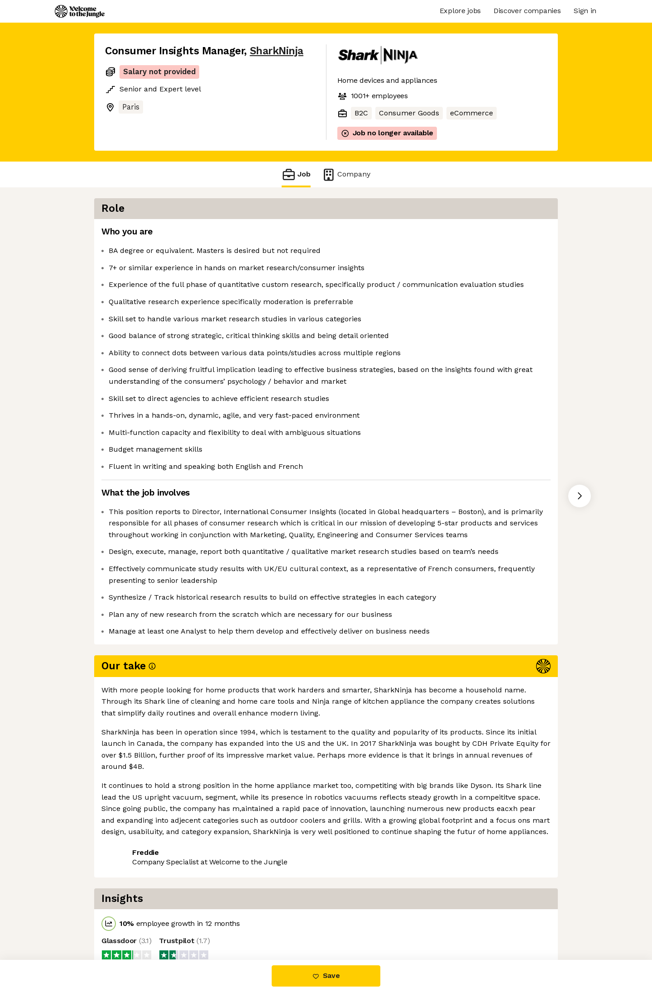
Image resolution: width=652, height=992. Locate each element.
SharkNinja (276, 51)
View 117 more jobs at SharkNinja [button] (227, 921)
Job (296, 174)
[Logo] (80, 11)
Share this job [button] (129, 921)
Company (345, 174)
